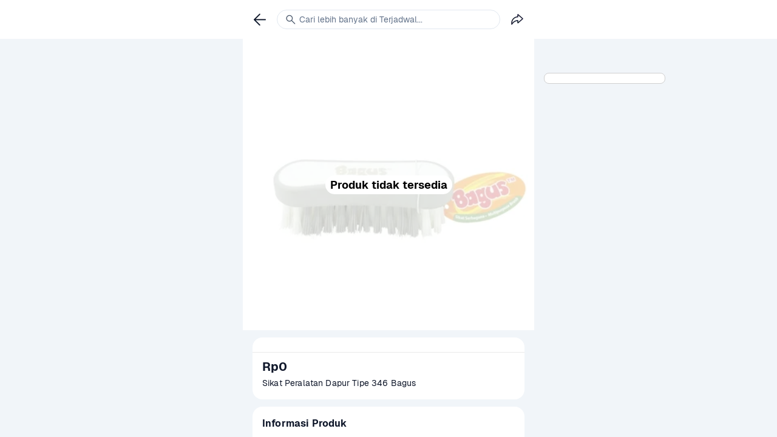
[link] (260, 19)
